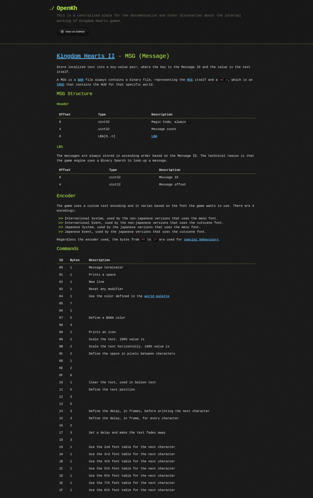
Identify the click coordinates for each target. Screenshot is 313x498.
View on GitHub (73, 31)
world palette (157, 296)
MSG (190, 80)
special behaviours (201, 240)
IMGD (60, 85)
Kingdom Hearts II (86, 56)
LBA (154, 136)
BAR (81, 80)
